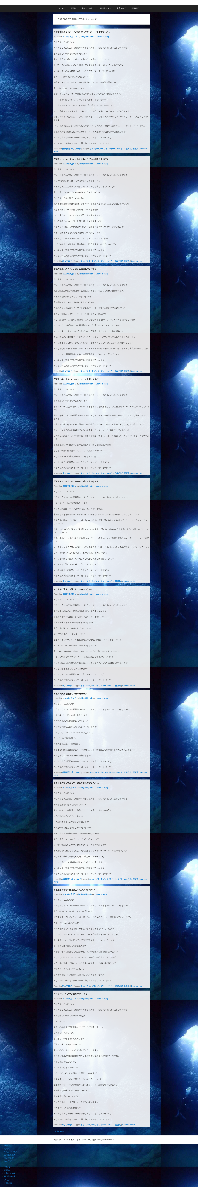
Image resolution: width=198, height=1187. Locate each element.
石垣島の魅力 (105, 8)
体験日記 (135, 8)
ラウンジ (104, 149)
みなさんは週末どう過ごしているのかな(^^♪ (73, 589)
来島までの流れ (88, 8)
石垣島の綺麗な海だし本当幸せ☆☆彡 (70, 694)
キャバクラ (94, 149)
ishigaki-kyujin (87, 36)
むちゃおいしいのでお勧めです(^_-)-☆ (71, 994)
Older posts (58, 1131)
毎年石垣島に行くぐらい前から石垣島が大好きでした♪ (77, 269)
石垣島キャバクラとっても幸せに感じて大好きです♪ (76, 481)
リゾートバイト (116, 149)
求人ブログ (121, 8)
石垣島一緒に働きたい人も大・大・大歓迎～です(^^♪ (77, 379)
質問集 (73, 8)
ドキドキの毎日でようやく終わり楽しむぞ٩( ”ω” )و (76, 783)
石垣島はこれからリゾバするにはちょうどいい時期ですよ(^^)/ (81, 159)
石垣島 (136, 149)
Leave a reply (103, 36)
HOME (62, 8)
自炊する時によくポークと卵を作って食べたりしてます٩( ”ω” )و (82, 32)
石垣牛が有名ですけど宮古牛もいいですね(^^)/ (74, 890)
